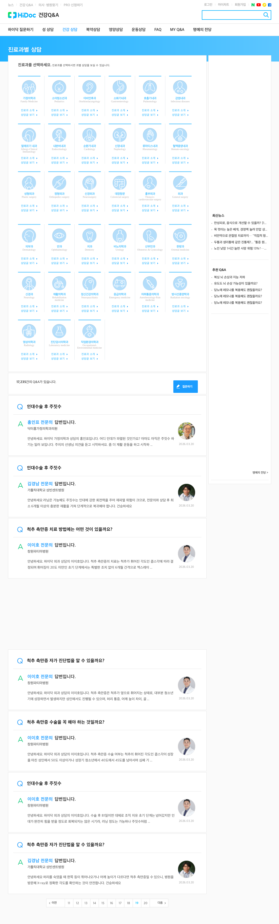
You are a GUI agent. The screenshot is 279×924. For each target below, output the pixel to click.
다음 (160, 903)
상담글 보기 (27, 115)
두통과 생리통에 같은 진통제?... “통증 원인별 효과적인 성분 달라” (241, 242)
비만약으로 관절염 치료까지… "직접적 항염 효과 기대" (241, 236)
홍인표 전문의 (40, 422)
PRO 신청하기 (73, 5)
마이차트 (223, 5)
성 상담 (48, 30)
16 (111, 903)
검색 (266, 15)
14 (94, 903)
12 (77, 903)
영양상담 (116, 30)
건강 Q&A (26, 5)
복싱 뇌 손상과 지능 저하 (229, 277)
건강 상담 (69, 30)
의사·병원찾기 (48, 5)
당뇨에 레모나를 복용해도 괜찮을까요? (238, 290)
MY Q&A (177, 30)
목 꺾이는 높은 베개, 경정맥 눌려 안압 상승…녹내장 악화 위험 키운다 (241, 230)
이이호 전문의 (40, 545)
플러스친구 (264, 5)
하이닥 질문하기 (20, 30)
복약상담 (93, 30)
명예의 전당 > (261, 473)
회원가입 (240, 5)
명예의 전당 (202, 30)
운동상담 (139, 30)
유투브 (259, 5)
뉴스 (11, 5)
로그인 (208, 5)
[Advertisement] (107, 614)
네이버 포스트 (253, 5)
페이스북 (269, 5)
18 (128, 903)
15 (102, 903)
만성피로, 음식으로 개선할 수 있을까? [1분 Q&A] (241, 223)
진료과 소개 (27, 110)
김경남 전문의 (40, 484)
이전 (54, 903)
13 (85, 903)
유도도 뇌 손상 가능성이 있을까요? (236, 284)
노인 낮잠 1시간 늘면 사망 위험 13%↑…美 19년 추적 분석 (241, 249)
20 (145, 903)
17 (120, 903)
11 (69, 903)
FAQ (157, 30)
